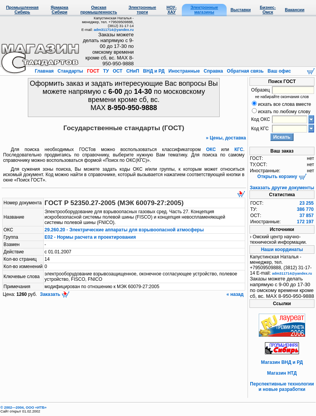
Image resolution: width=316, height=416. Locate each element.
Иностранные (184, 71)
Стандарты (70, 71)
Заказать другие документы (282, 187)
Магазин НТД (282, 373)
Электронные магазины (204, 9)
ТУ (106, 71)
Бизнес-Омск (268, 9)
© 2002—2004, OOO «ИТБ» (23, 407)
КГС (238, 149)
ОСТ (117, 71)
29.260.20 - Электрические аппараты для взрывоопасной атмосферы (124, 230)
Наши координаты (282, 249)
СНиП (132, 71)
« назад (235, 294)
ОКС (211, 149)
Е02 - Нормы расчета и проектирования (90, 237)
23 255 (306, 203)
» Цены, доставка (226, 138)
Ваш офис (278, 71)
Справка (213, 71)
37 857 (306, 215)
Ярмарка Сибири (59, 9)
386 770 (305, 209)
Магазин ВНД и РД (282, 362)
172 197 (305, 221)
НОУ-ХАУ (172, 9)
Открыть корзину (281, 176)
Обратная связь (245, 71)
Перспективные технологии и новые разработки (282, 386)
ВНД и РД (154, 71)
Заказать (54, 294)
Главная (45, 71)
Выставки (241, 9)
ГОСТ (93, 71)
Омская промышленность (98, 9)
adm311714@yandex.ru (113, 30)
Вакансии (294, 9)
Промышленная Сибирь (22, 9)
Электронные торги (142, 9)
